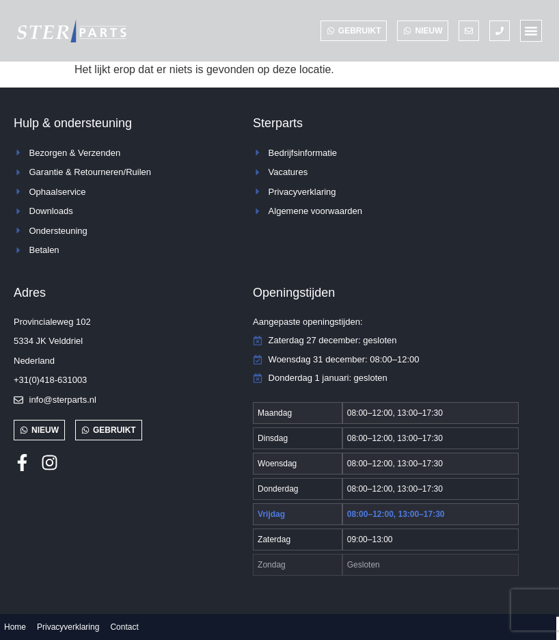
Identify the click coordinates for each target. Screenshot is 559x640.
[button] (531, 31)
